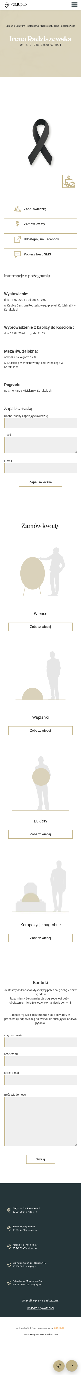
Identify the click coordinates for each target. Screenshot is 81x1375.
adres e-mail (40, 1076)
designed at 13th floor (26, 1328)
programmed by (51, 1328)
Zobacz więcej (40, 627)
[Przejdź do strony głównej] (15, 5)
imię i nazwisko (40, 1039)
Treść (40, 443)
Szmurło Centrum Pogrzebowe (22, 26)
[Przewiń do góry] (72, 1366)
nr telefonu (40, 1057)
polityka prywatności (40, 1308)
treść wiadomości (40, 1120)
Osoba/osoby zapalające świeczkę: (40, 419)
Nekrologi (46, 26)
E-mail (40, 464)
